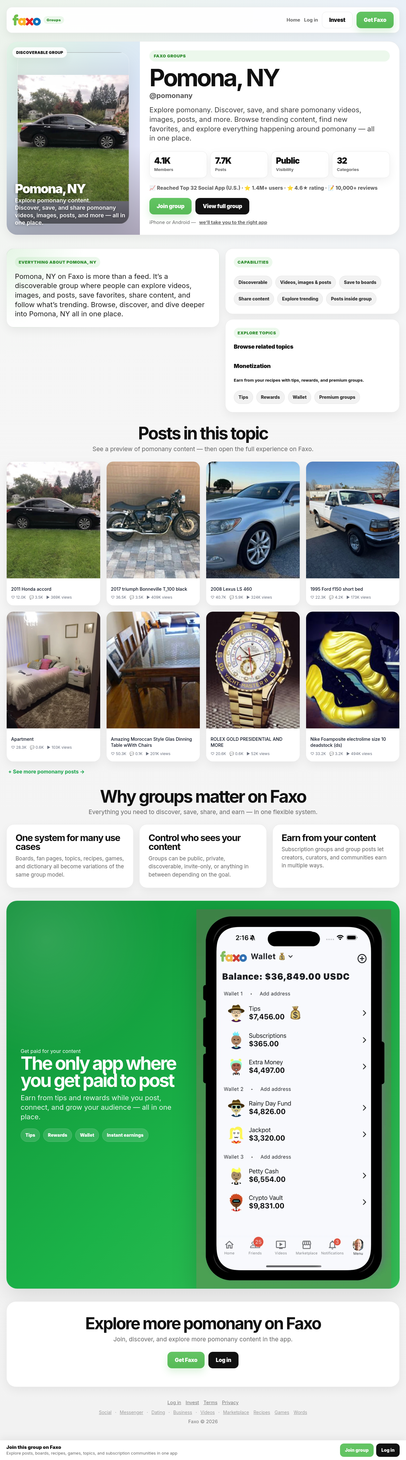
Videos (207, 1412)
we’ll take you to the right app (233, 222)
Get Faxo (375, 20)
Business (182, 1412)
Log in (311, 20)
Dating (158, 1412)
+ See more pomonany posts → (46, 771)
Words (300, 1412)
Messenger (131, 1412)
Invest (337, 20)
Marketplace (236, 1412)
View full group (222, 206)
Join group (170, 206)
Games (282, 1412)
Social (105, 1412)
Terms (211, 1402)
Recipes (261, 1412)
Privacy (230, 1402)
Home (293, 20)
